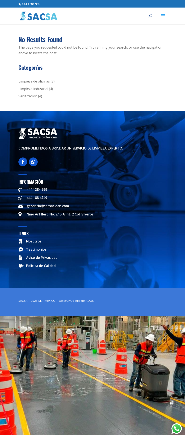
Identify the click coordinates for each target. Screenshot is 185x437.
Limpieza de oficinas (34, 81)
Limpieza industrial (33, 88)
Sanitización (27, 96)
